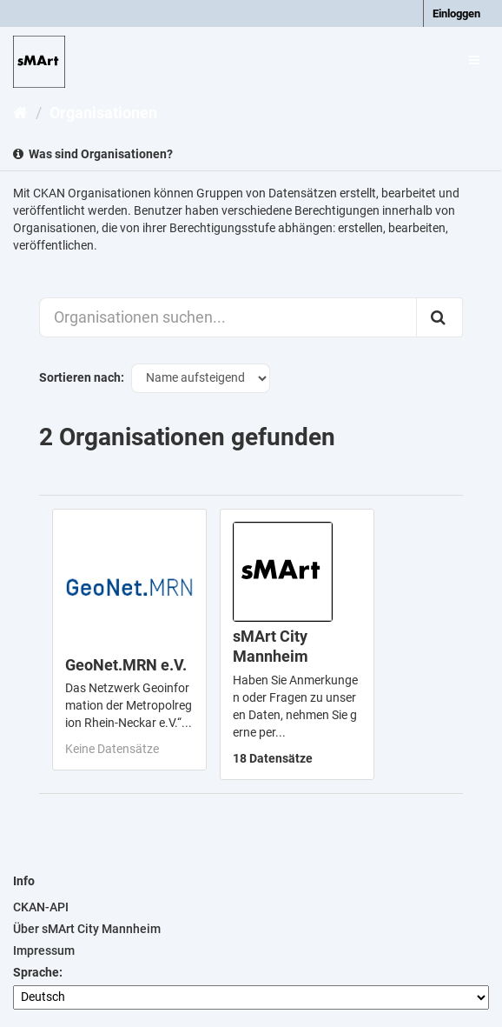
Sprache (36, 972)
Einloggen (456, 13)
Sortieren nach (80, 377)
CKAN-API (41, 907)
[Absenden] (439, 317)
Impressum (44, 950)
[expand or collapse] (474, 60)
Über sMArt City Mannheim (87, 929)
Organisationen (103, 112)
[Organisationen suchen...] (228, 317)
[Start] (20, 112)
